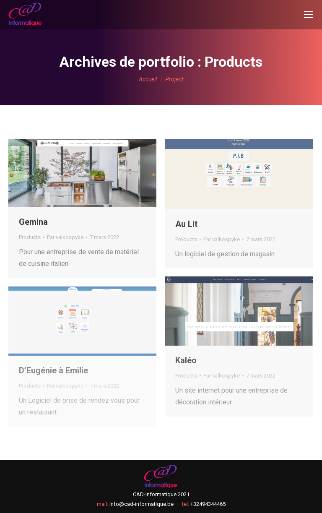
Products (30, 237)
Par (65, 237)
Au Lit (186, 224)
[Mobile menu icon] (309, 15)
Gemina (33, 222)
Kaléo (186, 360)
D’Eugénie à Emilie (53, 370)
